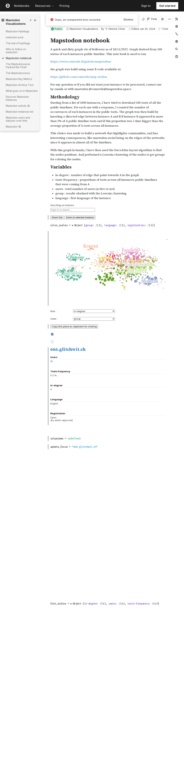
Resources (44, 6)
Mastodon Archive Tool (19, 84)
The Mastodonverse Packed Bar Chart (18, 66)
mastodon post (14, 37)
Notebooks (21, 6)
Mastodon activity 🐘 (18, 105)
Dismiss (128, 19)
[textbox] (112, 297)
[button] (46, 35)
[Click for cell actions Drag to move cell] (46, 297)
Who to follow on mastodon (16, 51)
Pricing (64, 6)
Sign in (146, 6)
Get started (167, 6)
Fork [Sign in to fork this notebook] (152, 18)
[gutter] (33, 206)
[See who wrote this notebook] (113, 28)
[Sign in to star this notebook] (162, 19)
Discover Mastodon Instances (17, 98)
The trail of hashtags (18, 43)
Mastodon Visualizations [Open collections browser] (82, 28)
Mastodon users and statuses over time (18, 119)
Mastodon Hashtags (17, 31)
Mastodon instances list (19, 111)
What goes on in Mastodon (22, 90)
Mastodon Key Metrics (19, 78)
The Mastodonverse (18, 73)
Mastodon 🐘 (13, 126)
